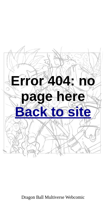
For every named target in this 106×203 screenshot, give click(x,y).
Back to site (53, 111)
